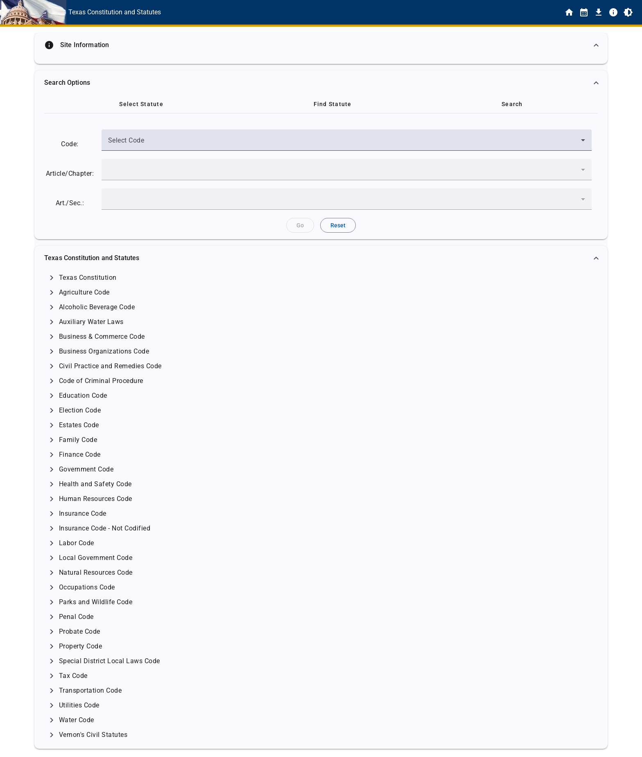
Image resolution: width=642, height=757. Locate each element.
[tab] (141, 104)
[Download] (598, 12)
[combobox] (346, 143)
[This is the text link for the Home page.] (114, 12)
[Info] (613, 12)
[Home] (569, 12)
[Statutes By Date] (583, 12)
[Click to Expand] (51, 277)
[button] (321, 45)
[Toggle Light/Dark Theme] (628, 12)
